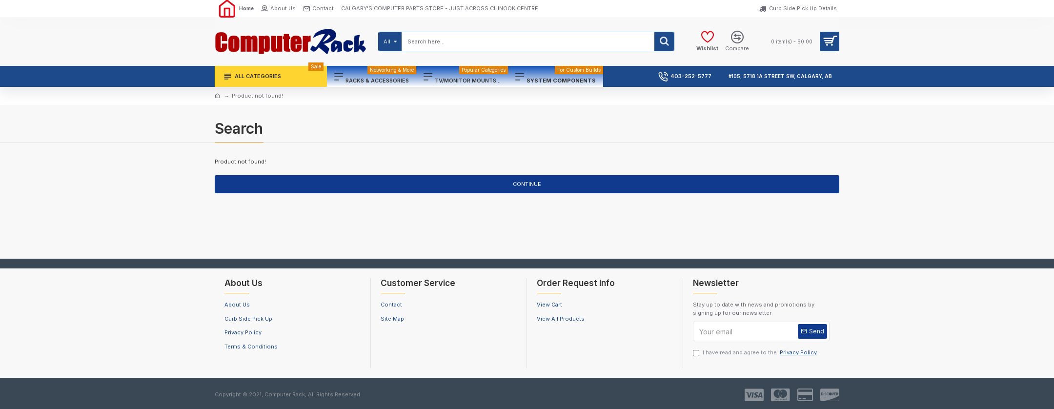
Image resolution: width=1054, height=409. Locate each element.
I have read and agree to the (755, 352)
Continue (527, 184)
